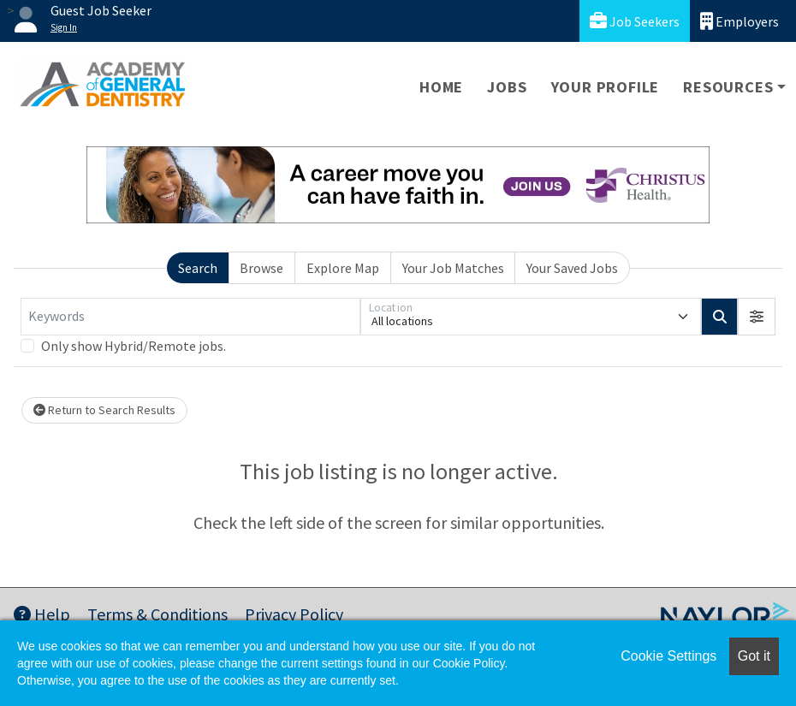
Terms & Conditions (157, 614)
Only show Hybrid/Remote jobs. (133, 345)
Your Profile (605, 87)
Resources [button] (728, 87)
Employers (739, 21)
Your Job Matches (453, 267)
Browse (261, 267)
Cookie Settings (668, 656)
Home (441, 87)
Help (42, 614)
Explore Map (342, 267)
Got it (754, 656)
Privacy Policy (294, 614)
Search (197, 267)
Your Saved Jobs (572, 267)
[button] (756, 316)
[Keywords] (190, 316)
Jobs (506, 87)
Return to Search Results (104, 410)
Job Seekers (635, 21)
